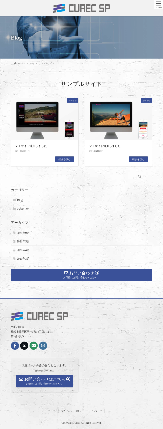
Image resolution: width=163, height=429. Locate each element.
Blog (20, 200)
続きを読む (64, 159)
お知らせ (23, 208)
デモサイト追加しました (31, 146)
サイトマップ (95, 411)
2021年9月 (23, 232)
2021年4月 (23, 250)
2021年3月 (23, 258)
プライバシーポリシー (72, 411)
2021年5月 (23, 241)
